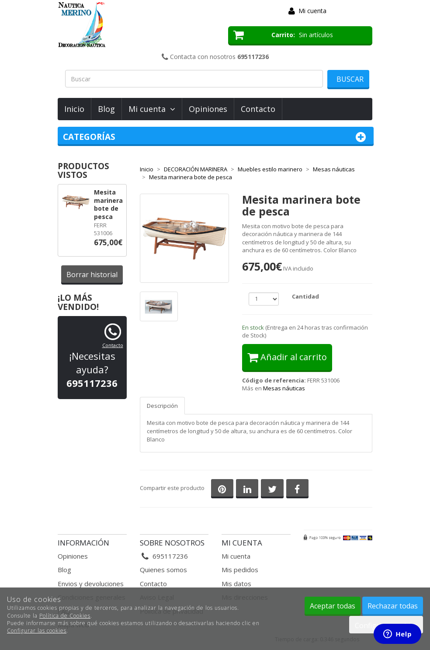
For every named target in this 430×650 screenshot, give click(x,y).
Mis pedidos (240, 569)
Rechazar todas (393, 606)
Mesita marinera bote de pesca (108, 204)
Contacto (258, 109)
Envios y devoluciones (91, 583)
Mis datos (236, 583)
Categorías (215, 137)
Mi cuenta (312, 11)
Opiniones (208, 109)
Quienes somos (163, 569)
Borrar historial (92, 274)
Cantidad (305, 296)
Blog (106, 109)
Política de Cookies (64, 615)
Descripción (162, 406)
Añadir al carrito (287, 357)
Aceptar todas (332, 606)
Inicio (74, 109)
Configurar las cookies (36, 630)
